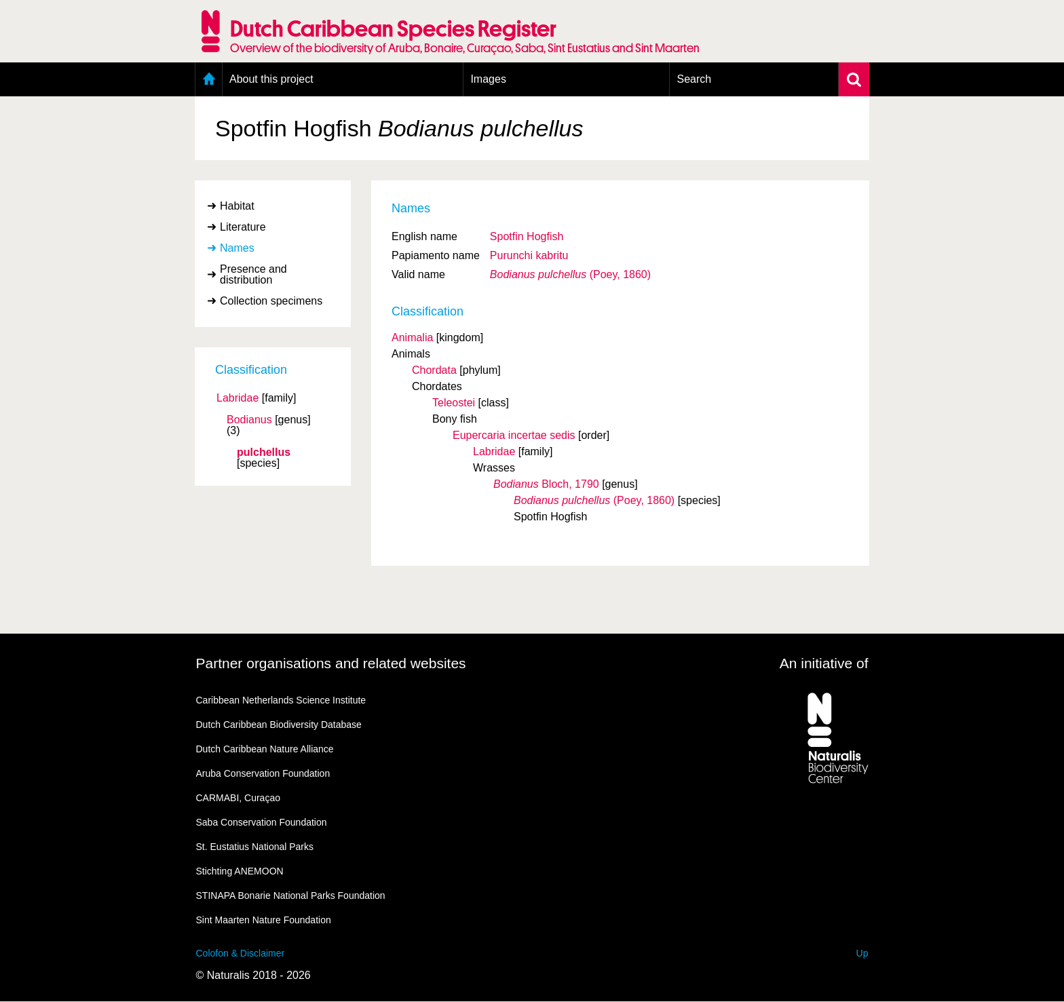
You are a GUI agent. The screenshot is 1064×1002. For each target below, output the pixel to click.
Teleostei (453, 402)
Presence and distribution (253, 274)
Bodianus (249, 420)
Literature (243, 227)
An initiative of (824, 663)
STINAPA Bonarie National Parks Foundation (290, 895)
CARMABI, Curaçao (238, 797)
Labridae (237, 398)
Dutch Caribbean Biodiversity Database (279, 724)
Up (862, 953)
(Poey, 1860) (570, 274)
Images (488, 79)
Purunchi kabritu (529, 255)
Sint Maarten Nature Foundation (263, 919)
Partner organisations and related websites (331, 663)
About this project (271, 79)
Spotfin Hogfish (527, 236)
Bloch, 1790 (546, 484)
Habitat (237, 206)
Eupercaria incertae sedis (514, 435)
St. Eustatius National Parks (255, 846)
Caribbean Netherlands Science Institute (281, 700)
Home (208, 79)
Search (694, 79)
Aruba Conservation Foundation (263, 773)
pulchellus (263, 452)
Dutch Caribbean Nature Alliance (265, 749)
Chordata (434, 370)
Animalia (412, 337)
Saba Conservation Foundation (261, 822)
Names (237, 248)
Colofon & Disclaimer (240, 953)
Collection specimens (271, 301)
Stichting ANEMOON (240, 871)
